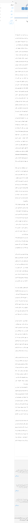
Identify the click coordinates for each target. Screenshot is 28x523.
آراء (12, 9)
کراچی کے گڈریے (23, 465)
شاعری (15, 9)
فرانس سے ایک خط (23, 494)
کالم (18, 9)
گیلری (9, 9)
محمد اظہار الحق (15, 5)
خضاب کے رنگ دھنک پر (22, 479)
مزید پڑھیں (2, 476)
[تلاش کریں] (1, 3)
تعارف (22, 9)
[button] (1, 20)
